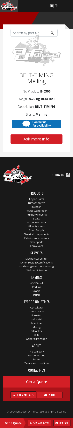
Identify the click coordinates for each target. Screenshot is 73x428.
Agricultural (36, 307)
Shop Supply (36, 230)
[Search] (34, 33)
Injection (36, 207)
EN (51, 6)
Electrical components (36, 234)
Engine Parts (36, 199)
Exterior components (36, 238)
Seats (36, 218)
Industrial (36, 319)
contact (63, 423)
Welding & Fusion (36, 270)
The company (37, 351)
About (36, 345)
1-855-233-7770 (41, 423)
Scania (36, 291)
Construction (36, 311)
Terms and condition (37, 363)
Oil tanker (36, 331)
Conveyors (36, 246)
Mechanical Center (36, 258)
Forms (36, 359)
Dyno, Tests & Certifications (36, 262)
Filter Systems (36, 226)
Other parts (36, 242)
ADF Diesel (36, 283)
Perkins (36, 287)
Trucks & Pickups (37, 222)
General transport (36, 339)
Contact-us (36, 370)
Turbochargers (36, 203)
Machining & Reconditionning (36, 266)
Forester (36, 315)
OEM (36, 335)
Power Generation (36, 210)
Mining (36, 327)
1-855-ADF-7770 (25, 395)
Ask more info (36, 139)
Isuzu (36, 295)
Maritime (36, 323)
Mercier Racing (36, 355)
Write (51, 395)
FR (56, 6)
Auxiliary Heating (37, 214)
